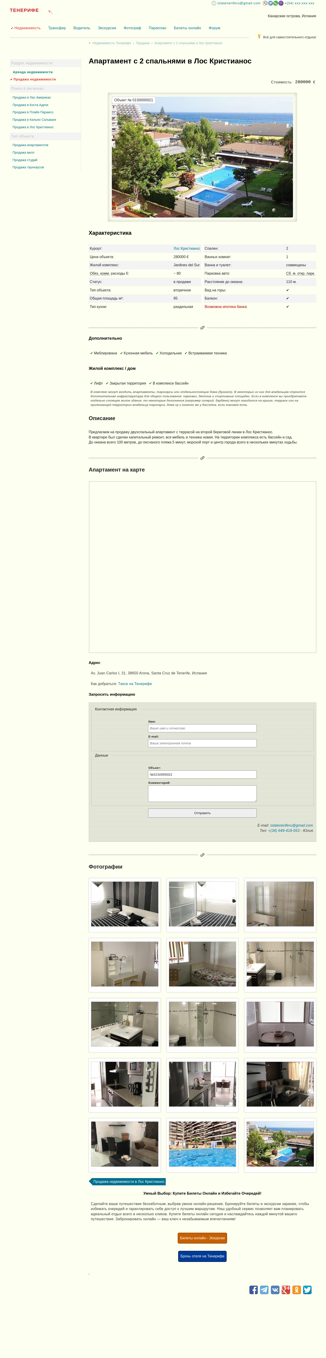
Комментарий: (159, 782)
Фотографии (105, 867)
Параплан (157, 28)
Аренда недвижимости (33, 72)
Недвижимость (27, 28)
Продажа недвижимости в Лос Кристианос (128, 1182)
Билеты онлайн (187, 28)
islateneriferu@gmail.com (239, 3)
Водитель (82, 28)
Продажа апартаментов (30, 145)
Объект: (155, 768)
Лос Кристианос (187, 248)
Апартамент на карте (117, 470)
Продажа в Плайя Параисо (32, 112)
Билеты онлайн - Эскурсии (202, 1238)
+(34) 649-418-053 (284, 831)
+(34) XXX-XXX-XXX (299, 3)
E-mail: (154, 736)
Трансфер (57, 28)
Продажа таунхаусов (28, 167)
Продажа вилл (23, 152)
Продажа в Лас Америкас (31, 97)
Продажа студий (24, 160)
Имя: (152, 721)
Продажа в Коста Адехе (30, 105)
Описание (102, 418)
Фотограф (132, 28)
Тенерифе (24, 10)
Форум (214, 28)
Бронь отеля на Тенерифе (202, 1256)
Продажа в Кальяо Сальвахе (34, 119)
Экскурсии (107, 28)
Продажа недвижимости (35, 79)
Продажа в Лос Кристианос (33, 127)
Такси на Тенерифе (135, 684)
